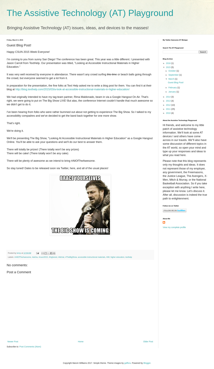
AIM (107, 257)
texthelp (128, 257)
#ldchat (61, 257)
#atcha (35, 257)
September (173, 75)
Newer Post (12, 341)
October (172, 71)
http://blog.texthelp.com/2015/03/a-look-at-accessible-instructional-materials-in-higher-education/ (72, 89)
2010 (168, 113)
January (172, 92)
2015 (168, 67)
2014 (168, 97)
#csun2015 (43, 257)
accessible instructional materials (91, 257)
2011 (168, 109)
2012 (168, 105)
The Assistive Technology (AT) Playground (90, 13)
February (172, 87)
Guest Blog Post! (176, 82)
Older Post (148, 341)
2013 (168, 101)
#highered (53, 257)
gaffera (127, 363)
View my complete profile (174, 227)
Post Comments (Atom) (30, 346)
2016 (168, 63)
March (171, 79)
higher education (117, 257)
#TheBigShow (71, 257)
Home (80, 341)
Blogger (146, 363)
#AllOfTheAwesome (22, 257)
